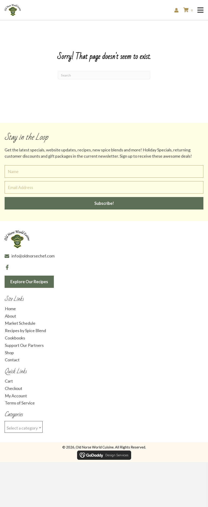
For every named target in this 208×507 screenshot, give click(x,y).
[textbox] (23, 427)
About (10, 315)
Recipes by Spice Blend (25, 330)
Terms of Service (20, 402)
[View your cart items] (188, 10)
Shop (9, 352)
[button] (104, 203)
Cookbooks (15, 337)
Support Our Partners (24, 345)
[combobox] (24, 427)
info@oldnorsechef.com (33, 255)
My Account (16, 395)
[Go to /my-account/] (177, 9)
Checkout (13, 388)
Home (10, 308)
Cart (9, 380)
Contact (12, 359)
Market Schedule (20, 323)
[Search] (104, 75)
